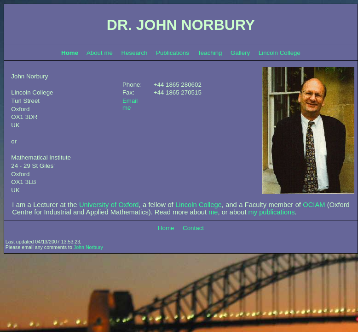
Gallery (240, 52)
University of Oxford (109, 204)
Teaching (209, 52)
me (213, 212)
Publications (172, 52)
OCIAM (314, 204)
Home (166, 228)
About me (100, 52)
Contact (193, 228)
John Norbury (88, 247)
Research (134, 52)
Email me (130, 104)
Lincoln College (279, 52)
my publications (271, 212)
